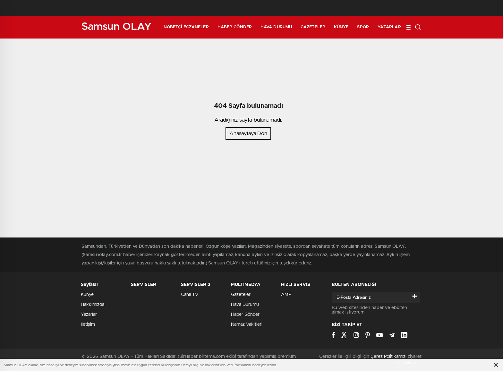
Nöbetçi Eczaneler (186, 27)
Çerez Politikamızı (388, 356)
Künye (341, 27)
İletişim (88, 324)
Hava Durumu (276, 27)
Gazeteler (313, 27)
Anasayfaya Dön (248, 133)
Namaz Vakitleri (246, 324)
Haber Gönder (234, 27)
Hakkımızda (92, 304)
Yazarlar (389, 27)
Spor (363, 27)
